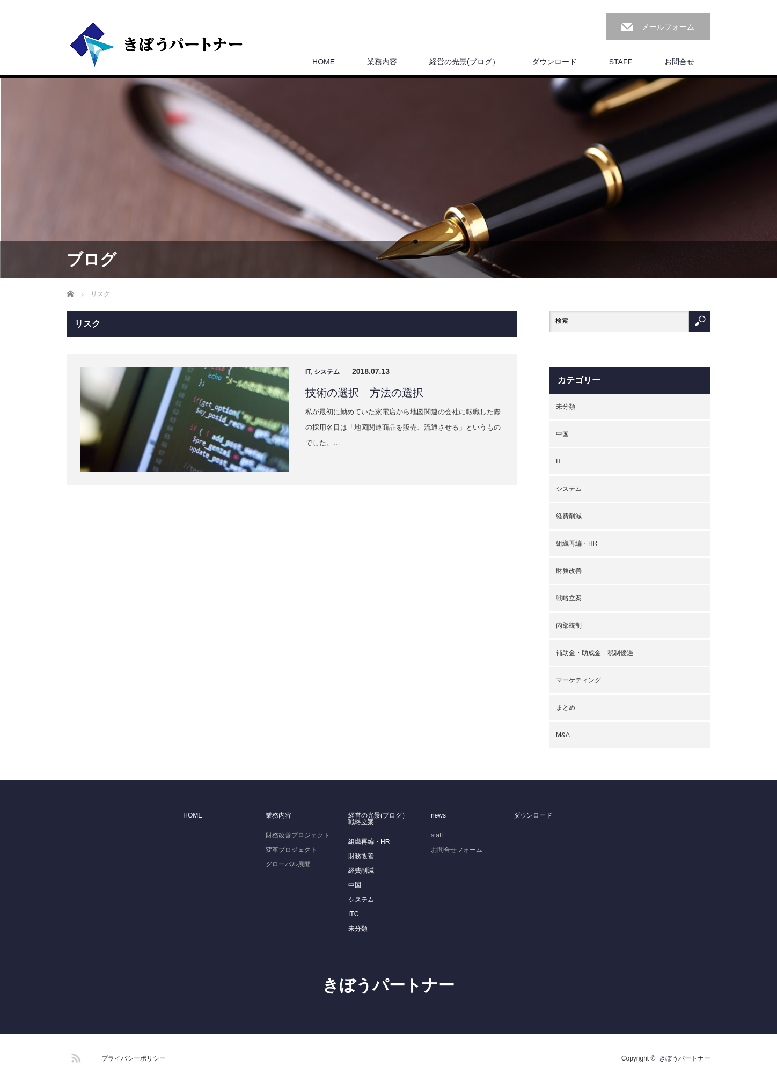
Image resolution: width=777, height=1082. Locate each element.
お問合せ (679, 61)
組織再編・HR (576, 543)
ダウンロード (554, 61)
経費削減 (569, 516)
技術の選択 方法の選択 (364, 393)
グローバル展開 (288, 864)
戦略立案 (569, 598)
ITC (353, 914)
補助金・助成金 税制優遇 (594, 653)
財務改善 (569, 571)
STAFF (620, 61)
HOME (323, 61)
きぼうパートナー (388, 985)
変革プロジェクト (291, 850)
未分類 (565, 406)
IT (307, 372)
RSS (75, 1056)
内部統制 (569, 625)
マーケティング (578, 680)
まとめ (565, 707)
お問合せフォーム (456, 850)
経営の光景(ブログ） (464, 61)
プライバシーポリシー (133, 1058)
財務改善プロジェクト (298, 835)
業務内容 (382, 61)
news (438, 815)
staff (437, 835)
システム (327, 372)
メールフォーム (668, 27)
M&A (563, 735)
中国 (562, 434)
